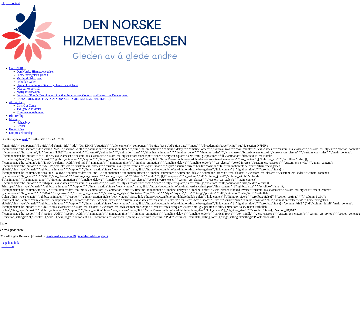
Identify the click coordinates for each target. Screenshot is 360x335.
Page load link (10, 242)
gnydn (24, 139)
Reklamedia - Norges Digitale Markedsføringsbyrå (77, 236)
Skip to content (11, 3)
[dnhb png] (98, 61)
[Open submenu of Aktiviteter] (23, 103)
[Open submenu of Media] (18, 120)
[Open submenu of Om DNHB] (24, 69)
